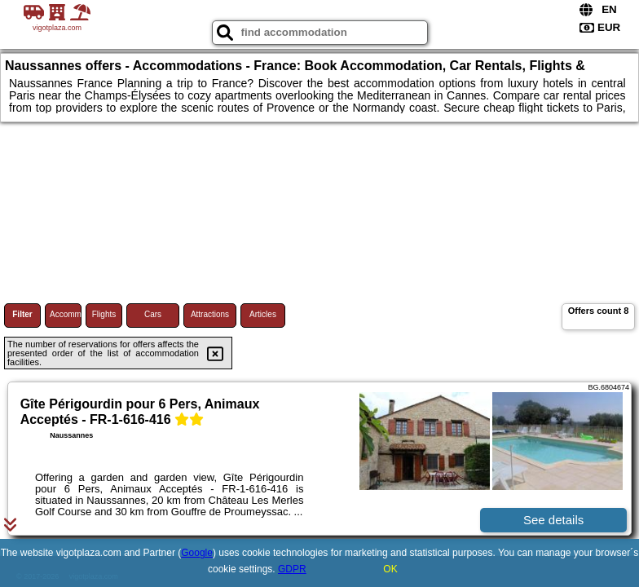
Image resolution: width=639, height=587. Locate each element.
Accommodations (66, 314)
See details (553, 520)
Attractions (210, 314)
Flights (104, 314)
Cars (152, 314)
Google (197, 552)
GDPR (292, 569)
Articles (262, 314)
